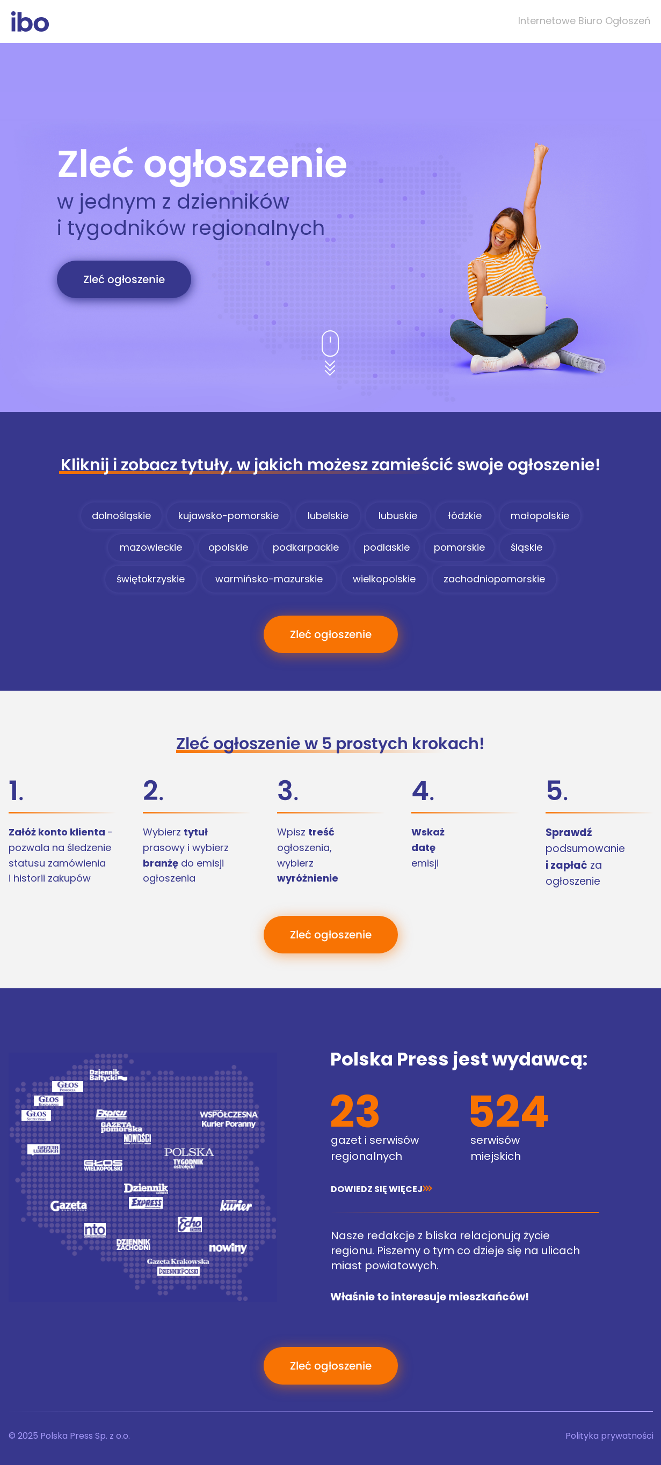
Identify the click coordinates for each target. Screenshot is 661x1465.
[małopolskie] (540, 515)
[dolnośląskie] (121, 515)
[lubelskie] (328, 515)
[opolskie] (228, 547)
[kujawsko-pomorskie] (228, 515)
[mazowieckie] (151, 547)
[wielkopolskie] (384, 579)
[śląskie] (527, 547)
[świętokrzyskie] (151, 579)
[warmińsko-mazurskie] (269, 579)
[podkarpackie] (306, 547)
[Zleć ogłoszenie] (124, 279)
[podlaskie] (386, 547)
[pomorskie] (460, 547)
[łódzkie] (465, 515)
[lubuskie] (398, 515)
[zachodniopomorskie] (494, 579)
